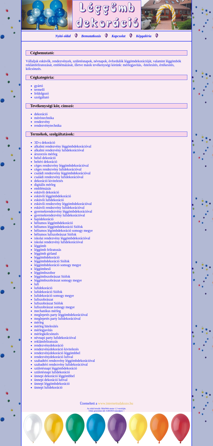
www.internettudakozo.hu (115, 403)
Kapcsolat (118, 36)
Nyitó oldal (63, 36)
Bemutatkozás (91, 36)
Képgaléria (143, 36)
